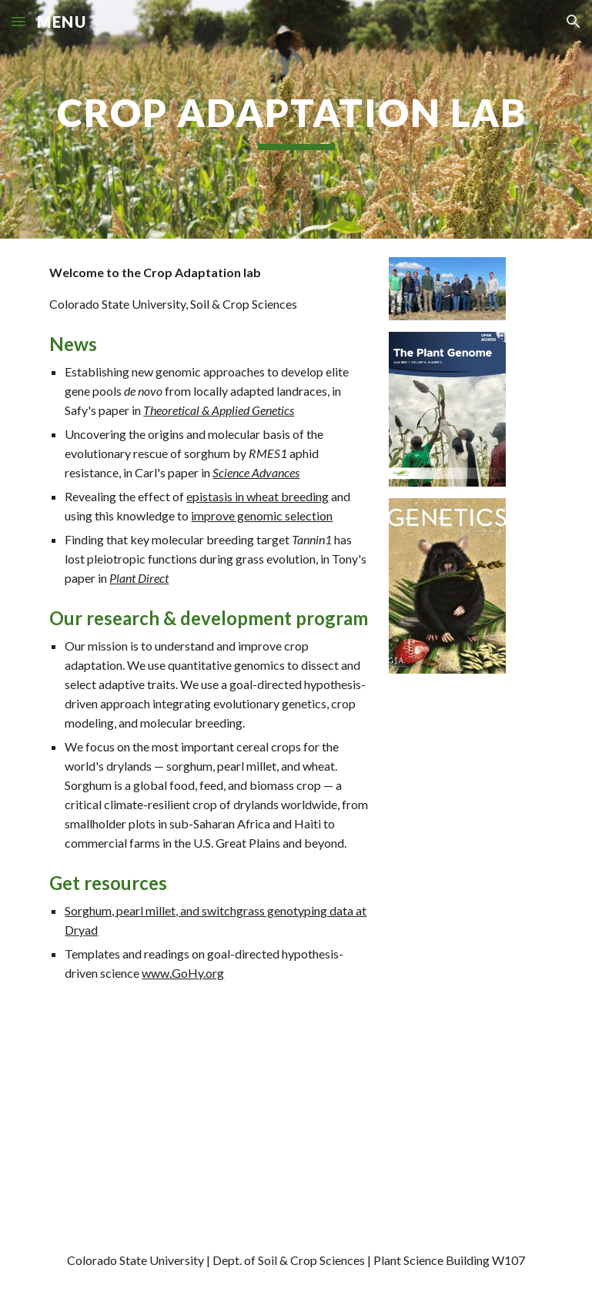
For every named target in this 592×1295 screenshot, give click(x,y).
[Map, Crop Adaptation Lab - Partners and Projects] (252, 1117)
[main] (295, 119)
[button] (18, 21)
